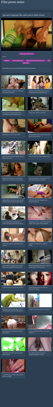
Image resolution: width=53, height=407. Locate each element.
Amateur (6, 60)
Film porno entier (12, 2)
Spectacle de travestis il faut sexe (35, 60)
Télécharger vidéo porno (26, 53)
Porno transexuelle (18, 60)
